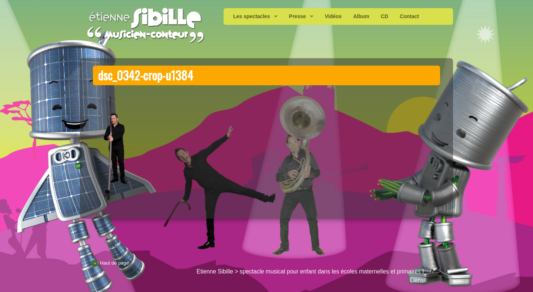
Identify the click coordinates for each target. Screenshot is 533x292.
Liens (417, 280)
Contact (409, 16)
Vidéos (333, 16)
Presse (297, 16)
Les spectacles (251, 16)
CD (384, 16)
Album (361, 16)
